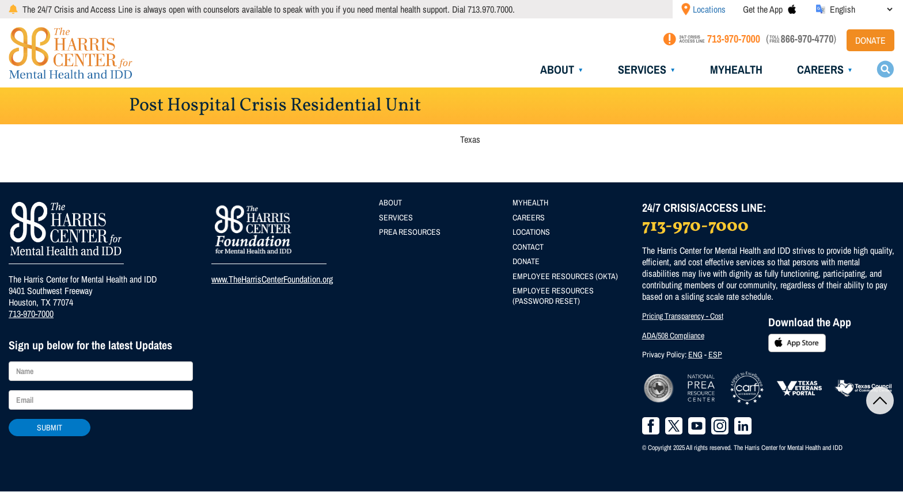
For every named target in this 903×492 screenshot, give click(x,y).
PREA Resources (410, 232)
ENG (695, 354)
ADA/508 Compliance (673, 335)
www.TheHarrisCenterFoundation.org (272, 279)
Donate (870, 40)
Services (642, 69)
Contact (528, 247)
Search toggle (885, 69)
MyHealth (736, 69)
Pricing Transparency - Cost (682, 316)
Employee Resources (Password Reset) (553, 295)
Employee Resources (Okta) (565, 276)
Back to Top (880, 400)
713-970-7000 (31, 313)
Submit (49, 427)
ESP (715, 354)
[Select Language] (861, 9)
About (557, 69)
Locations (709, 9)
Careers (820, 69)
